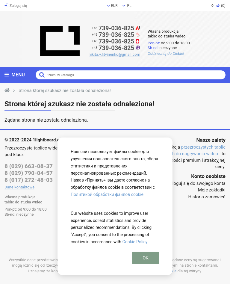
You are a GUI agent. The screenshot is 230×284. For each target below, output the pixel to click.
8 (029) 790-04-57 (28, 173)
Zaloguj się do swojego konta (196, 183)
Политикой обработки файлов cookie (107, 194)
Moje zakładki (212, 190)
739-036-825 (116, 28)
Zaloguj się (15, 6)
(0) (218, 6)
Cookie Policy (135, 241)
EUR (112, 6)
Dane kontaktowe (19, 187)
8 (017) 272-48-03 (28, 179)
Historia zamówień (207, 197)
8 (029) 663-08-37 (28, 166)
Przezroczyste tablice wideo (32, 148)
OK (146, 258)
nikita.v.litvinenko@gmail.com (114, 54)
